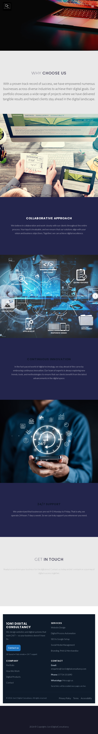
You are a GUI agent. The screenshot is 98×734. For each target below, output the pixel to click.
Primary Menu (92, 6)
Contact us (13, 648)
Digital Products (13, 677)
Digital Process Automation (63, 633)
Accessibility (86, 698)
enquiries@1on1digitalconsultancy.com (68, 669)
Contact (10, 682)
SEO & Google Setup (60, 639)
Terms (76, 698)
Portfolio (10, 665)
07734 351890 (65, 674)
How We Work (13, 671)
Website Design (58, 627)
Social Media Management (63, 645)
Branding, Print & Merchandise (64, 650)
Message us (67, 680)
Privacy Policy (65, 698)
